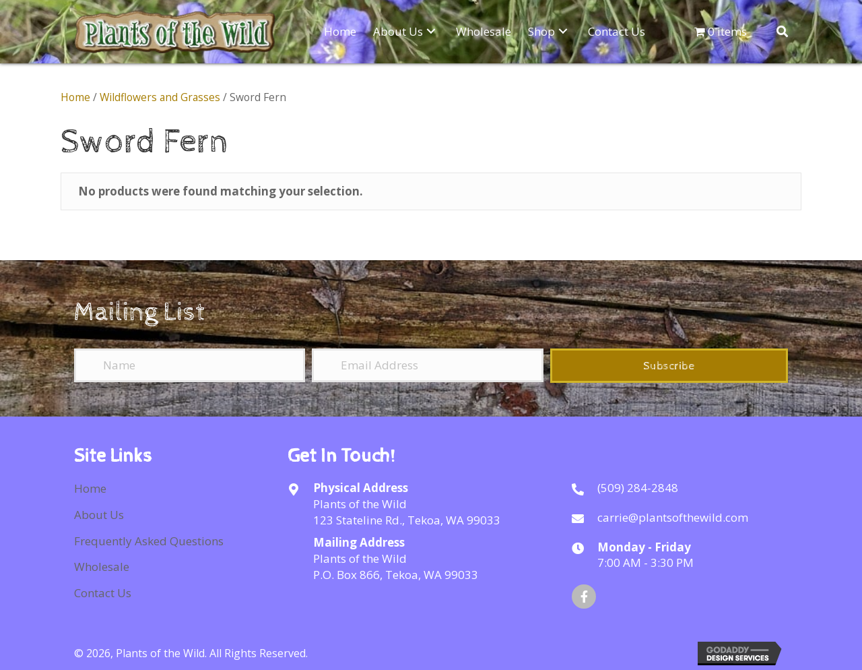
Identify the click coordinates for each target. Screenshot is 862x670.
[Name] (189, 365)
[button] (431, 30)
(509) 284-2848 (637, 487)
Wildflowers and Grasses (160, 97)
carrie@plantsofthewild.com (672, 517)
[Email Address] (427, 365)
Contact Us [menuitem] (102, 593)
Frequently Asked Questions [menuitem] (149, 541)
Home (75, 97)
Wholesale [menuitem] (101, 566)
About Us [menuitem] (99, 514)
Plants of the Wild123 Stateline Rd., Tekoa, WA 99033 (406, 512)
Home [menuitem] (90, 488)
